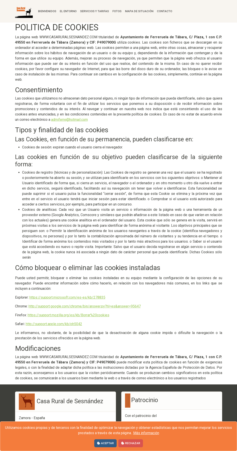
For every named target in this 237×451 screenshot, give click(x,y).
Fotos (116, 11)
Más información (146, 433)
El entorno (68, 11)
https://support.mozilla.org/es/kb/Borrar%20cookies (68, 315)
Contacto (164, 11)
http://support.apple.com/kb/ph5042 (54, 324)
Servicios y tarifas (94, 11)
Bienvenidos (47, 11)
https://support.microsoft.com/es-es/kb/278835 (67, 297)
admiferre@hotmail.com (69, 119)
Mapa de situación (139, 11)
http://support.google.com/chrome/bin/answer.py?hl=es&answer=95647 (85, 306)
